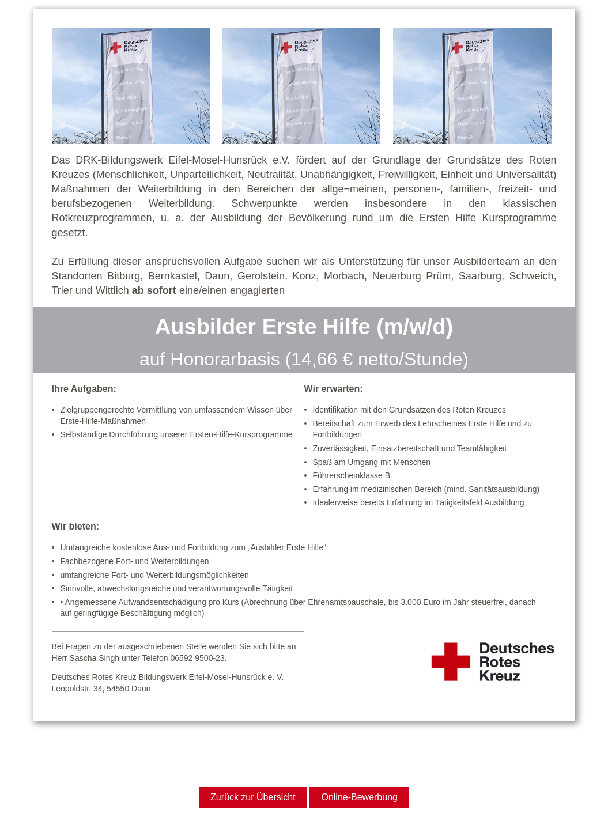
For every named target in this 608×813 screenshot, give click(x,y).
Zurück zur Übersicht (253, 797)
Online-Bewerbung (359, 797)
